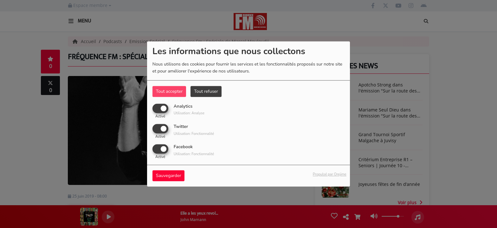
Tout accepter (169, 91)
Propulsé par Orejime (329, 174)
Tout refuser (206, 91)
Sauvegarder (168, 176)
